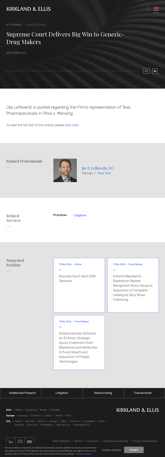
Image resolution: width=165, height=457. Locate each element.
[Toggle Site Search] (147, 9)
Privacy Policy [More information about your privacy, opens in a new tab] (83, 454)
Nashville (19, 425)
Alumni (78, 441)
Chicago (53, 421)
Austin (18, 421)
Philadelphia (47, 425)
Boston (41, 421)
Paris (68, 415)
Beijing (18, 410)
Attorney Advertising (115, 441)
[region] (82, 450)
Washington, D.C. (82, 425)
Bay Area (29, 421)
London (48, 415)
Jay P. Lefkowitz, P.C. (98, 168)
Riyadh (43, 410)
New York (104, 173)
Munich (59, 415)
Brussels (23, 415)
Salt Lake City (63, 425)
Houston (75, 421)
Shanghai (55, 410)
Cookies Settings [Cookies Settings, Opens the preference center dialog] (111, 450)
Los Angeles (89, 421)
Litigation (80, 215)
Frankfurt (36, 415)
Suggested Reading (15, 262)
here (75, 125)
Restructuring (103, 393)
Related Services (13, 218)
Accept (134, 450)
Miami (102, 421)
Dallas (64, 421)
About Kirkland (61, 441)
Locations (93, 441)
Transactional (142, 393)
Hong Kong (31, 410)
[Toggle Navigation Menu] (156, 9)
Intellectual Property (22, 393)
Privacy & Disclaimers (145, 441)
